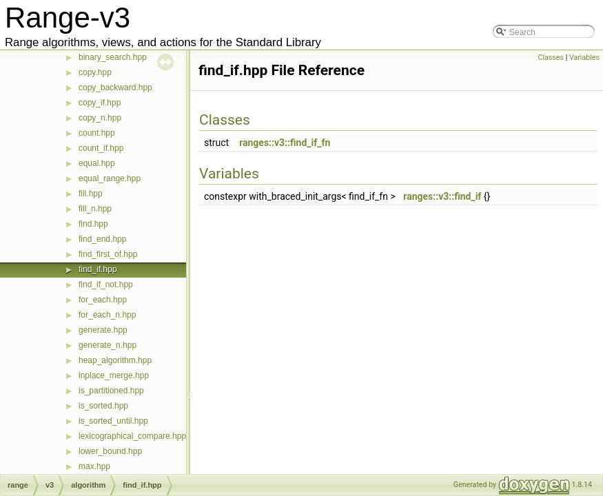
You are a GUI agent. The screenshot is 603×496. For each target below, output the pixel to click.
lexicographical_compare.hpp (132, 436)
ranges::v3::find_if (442, 196)
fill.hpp (91, 193)
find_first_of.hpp (108, 254)
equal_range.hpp (110, 178)
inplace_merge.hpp (114, 375)
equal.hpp (97, 163)
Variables (584, 57)
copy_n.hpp (100, 118)
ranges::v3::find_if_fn (284, 142)
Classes (551, 57)
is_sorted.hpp (103, 406)
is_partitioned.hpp (111, 390)
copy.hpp (95, 72)
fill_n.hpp (95, 209)
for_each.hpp (103, 299)
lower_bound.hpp (110, 451)
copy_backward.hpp (115, 87)
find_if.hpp (97, 269)
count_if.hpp (101, 148)
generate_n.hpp (107, 345)
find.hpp (93, 224)
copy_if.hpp (100, 102)
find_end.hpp (102, 239)
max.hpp (94, 466)
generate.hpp (103, 330)
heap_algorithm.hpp (115, 360)
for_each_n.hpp (107, 315)
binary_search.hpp (113, 57)
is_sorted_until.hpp (113, 421)
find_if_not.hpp (106, 284)
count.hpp (97, 133)
